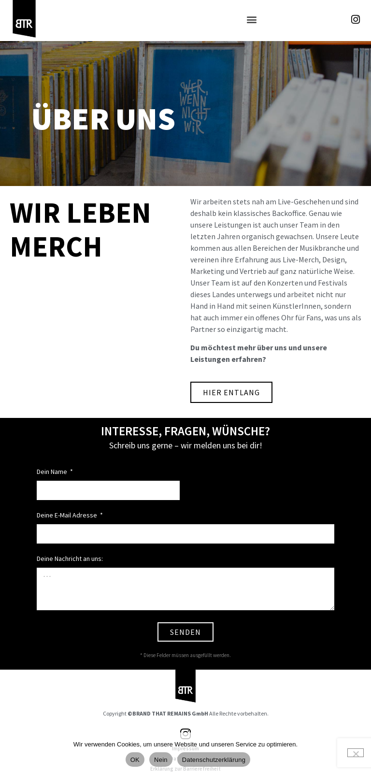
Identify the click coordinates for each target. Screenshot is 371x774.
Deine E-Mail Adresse (68, 515)
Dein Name (53, 472)
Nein (161, 759)
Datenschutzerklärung (213, 759)
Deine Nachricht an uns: (70, 559)
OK (135, 759)
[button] (251, 20)
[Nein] (355, 752)
